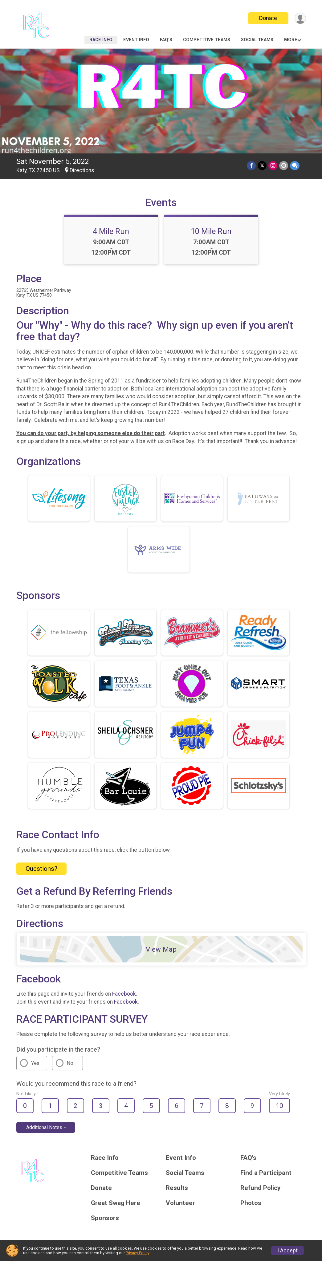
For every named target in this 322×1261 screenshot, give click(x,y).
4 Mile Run (111, 231)
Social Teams (257, 39)
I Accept (287, 1250)
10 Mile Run (211, 231)
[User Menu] (300, 18)
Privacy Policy (137, 1253)
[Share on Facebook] (251, 165)
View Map (161, 949)
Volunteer (180, 1203)
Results (177, 1188)
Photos (250, 1203)
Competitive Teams (206, 39)
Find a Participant (265, 1172)
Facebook (124, 994)
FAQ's (166, 39)
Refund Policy (260, 1188)
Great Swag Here (115, 1203)
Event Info (136, 39)
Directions (82, 170)
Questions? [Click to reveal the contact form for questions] (41, 868)
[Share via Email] (283, 165)
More (290, 39)
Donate (268, 18)
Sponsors (105, 1218)
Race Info (100, 39)
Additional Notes (44, 1127)
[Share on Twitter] (262, 165)
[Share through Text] (295, 165)
